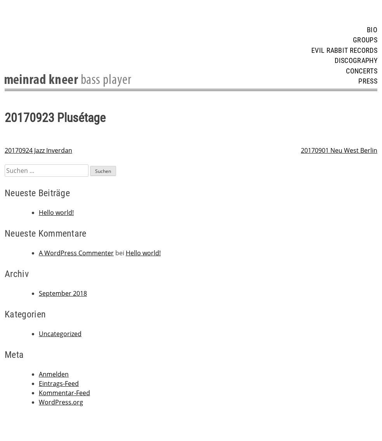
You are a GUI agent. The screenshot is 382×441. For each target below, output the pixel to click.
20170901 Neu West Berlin (339, 150)
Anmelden (54, 374)
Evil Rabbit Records (344, 50)
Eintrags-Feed (59, 383)
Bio (372, 30)
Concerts (361, 71)
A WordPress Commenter (76, 253)
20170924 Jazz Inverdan (38, 150)
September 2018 (63, 293)
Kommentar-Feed (64, 393)
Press (367, 81)
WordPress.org (61, 402)
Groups (365, 40)
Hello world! (56, 212)
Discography (356, 60)
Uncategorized (60, 333)
